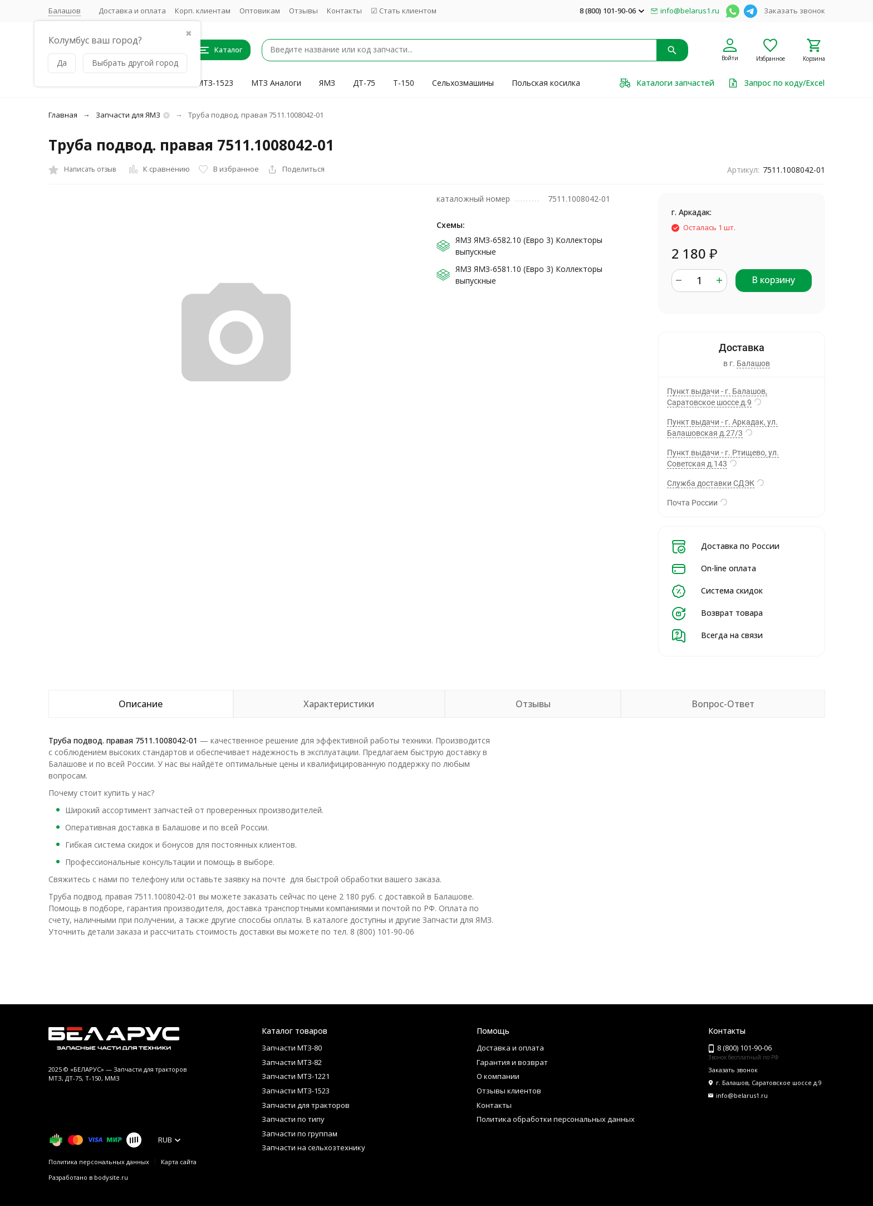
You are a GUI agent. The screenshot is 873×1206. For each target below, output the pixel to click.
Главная (62, 115)
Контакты (344, 11)
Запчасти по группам (299, 1134)
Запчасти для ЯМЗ (128, 115)
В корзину (773, 280)
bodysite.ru (111, 1177)
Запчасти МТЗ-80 (292, 1048)
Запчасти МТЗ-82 (292, 1062)
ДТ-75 (364, 82)
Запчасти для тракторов (306, 1105)
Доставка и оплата (132, 11)
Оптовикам (259, 11)
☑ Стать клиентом (403, 11)
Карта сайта (179, 1162)
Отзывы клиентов (509, 1091)
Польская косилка (546, 82)
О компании (498, 1076)
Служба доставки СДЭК (710, 483)
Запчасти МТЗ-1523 (296, 1091)
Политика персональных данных (98, 1162)
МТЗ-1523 (214, 82)
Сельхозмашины (463, 82)
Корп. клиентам (202, 11)
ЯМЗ (327, 82)
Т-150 (403, 82)
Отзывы (303, 11)
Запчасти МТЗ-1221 (296, 1076)
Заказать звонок (794, 11)
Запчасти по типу (293, 1119)
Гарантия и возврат (512, 1062)
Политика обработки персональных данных (556, 1119)
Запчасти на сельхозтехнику (313, 1147)
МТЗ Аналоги (276, 82)
